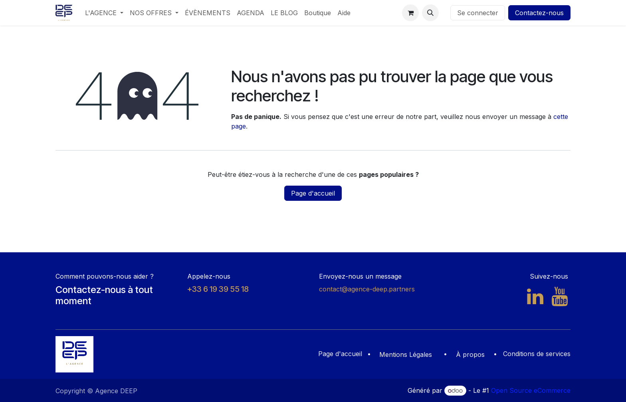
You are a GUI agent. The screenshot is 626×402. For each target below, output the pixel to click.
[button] (430, 12)
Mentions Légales (405, 354)
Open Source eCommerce (531, 390)
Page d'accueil (313, 193)
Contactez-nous (539, 13)
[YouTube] (559, 296)
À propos (470, 354)
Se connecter (477, 13)
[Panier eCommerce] (410, 12)
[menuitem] (104, 13)
